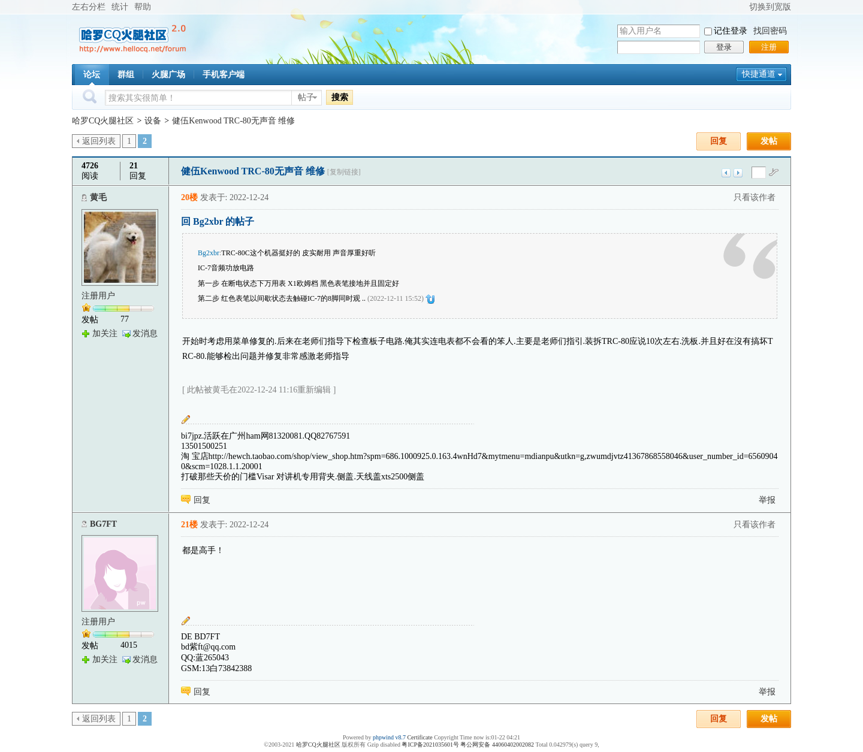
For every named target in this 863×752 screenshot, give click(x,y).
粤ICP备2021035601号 (430, 744)
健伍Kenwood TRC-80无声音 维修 (233, 120)
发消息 (145, 333)
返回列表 (99, 141)
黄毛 (98, 197)
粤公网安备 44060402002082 (497, 744)
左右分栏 (88, 6)
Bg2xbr (208, 253)
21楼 (189, 524)
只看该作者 (755, 197)
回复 (718, 141)
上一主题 (726, 172)
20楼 (189, 197)
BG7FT (103, 524)
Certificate (419, 737)
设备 (152, 120)
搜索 (339, 97)
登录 (724, 47)
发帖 (769, 141)
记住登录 (730, 30)
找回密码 (770, 30)
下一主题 (738, 172)
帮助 (142, 6)
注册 (769, 47)
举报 (767, 500)
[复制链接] (344, 172)
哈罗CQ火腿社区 (103, 120)
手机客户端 (224, 74)
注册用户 (98, 295)
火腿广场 (168, 74)
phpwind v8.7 (389, 737)
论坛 (91, 74)
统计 (119, 6)
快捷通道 (759, 74)
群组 (125, 74)
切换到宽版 (770, 6)
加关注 (104, 333)
